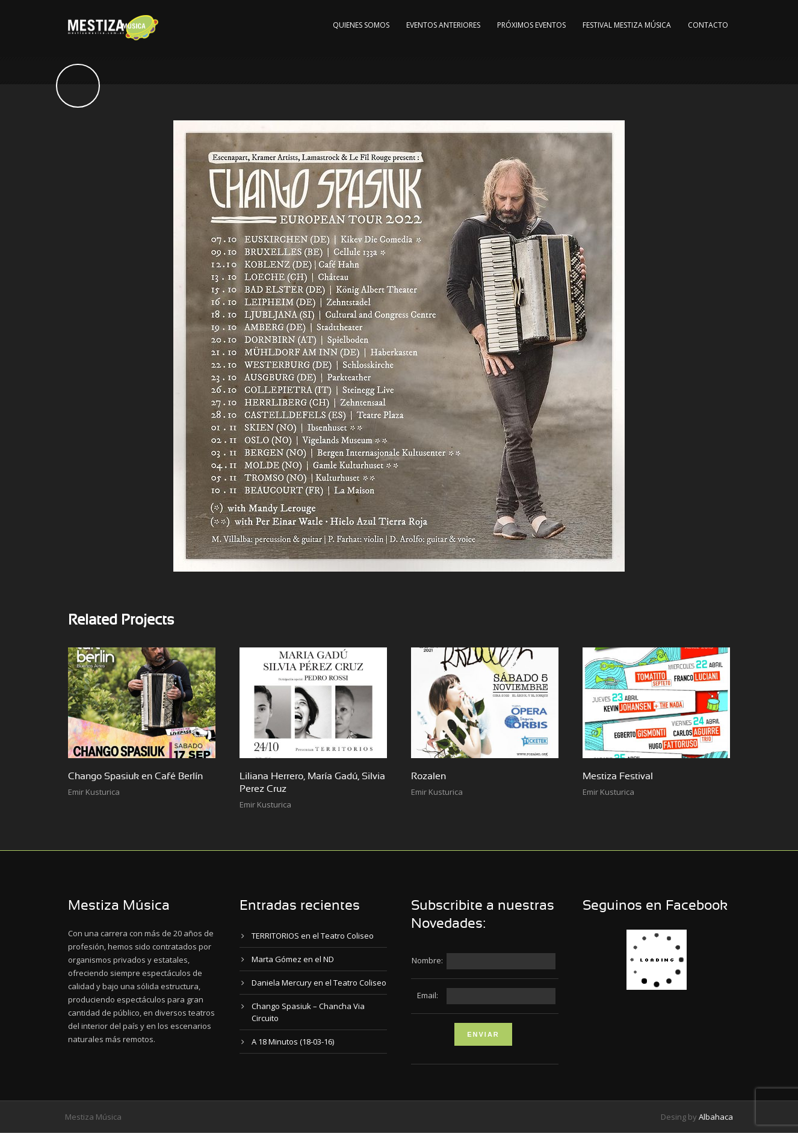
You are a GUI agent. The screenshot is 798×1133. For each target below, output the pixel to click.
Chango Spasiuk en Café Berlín (135, 776)
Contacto (708, 25)
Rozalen (428, 776)
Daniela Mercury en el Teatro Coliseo (319, 982)
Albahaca (716, 1116)
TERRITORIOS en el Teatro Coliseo (313, 935)
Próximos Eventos (531, 25)
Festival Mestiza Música (627, 25)
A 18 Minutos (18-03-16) (293, 1041)
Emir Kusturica (94, 791)
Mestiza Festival (618, 776)
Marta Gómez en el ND (293, 959)
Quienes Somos (361, 25)
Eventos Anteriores (443, 25)
